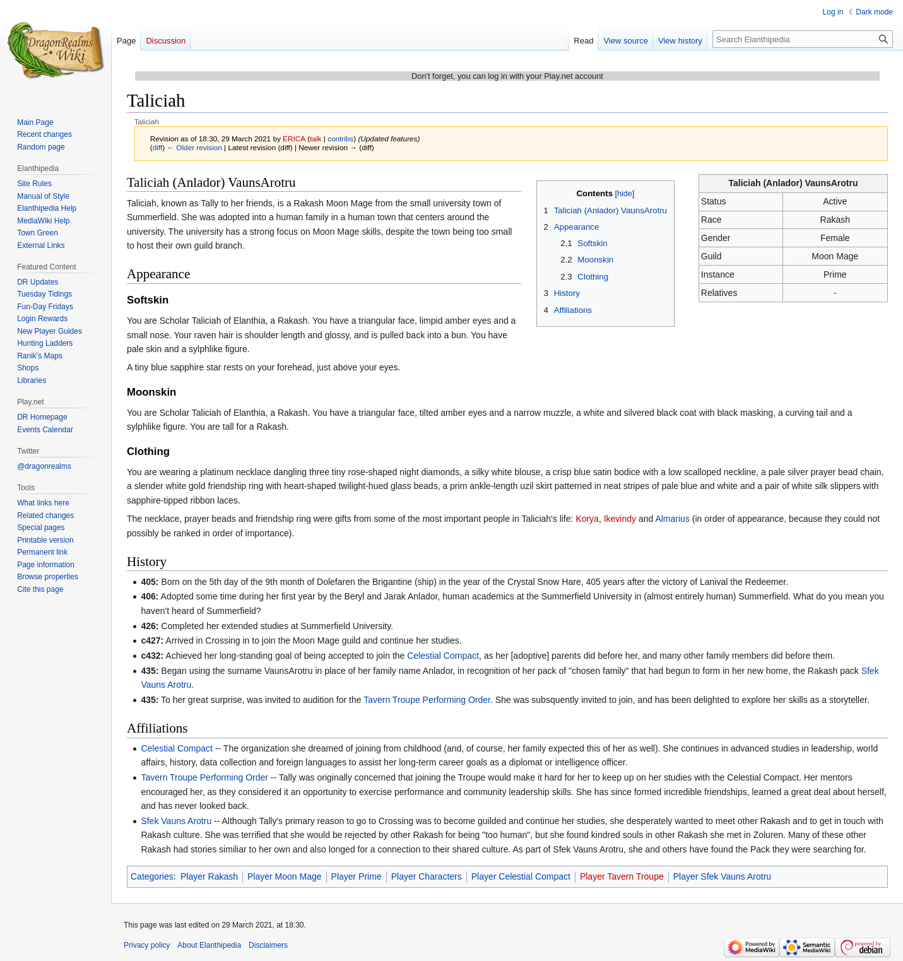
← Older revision (194, 147)
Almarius (672, 519)
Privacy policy (147, 945)
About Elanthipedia (209, 945)
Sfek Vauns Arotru (176, 821)
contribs (340, 138)
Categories (152, 876)
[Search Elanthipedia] (802, 39)
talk (315, 138)
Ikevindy (620, 519)
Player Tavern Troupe (622, 876)
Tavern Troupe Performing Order (426, 700)
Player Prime (356, 876)
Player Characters (426, 876)
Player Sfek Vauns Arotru (722, 876)
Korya (587, 519)
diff (157, 147)
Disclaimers (268, 945)
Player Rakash (209, 876)
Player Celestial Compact (520, 876)
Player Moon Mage (284, 876)
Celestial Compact (443, 656)
